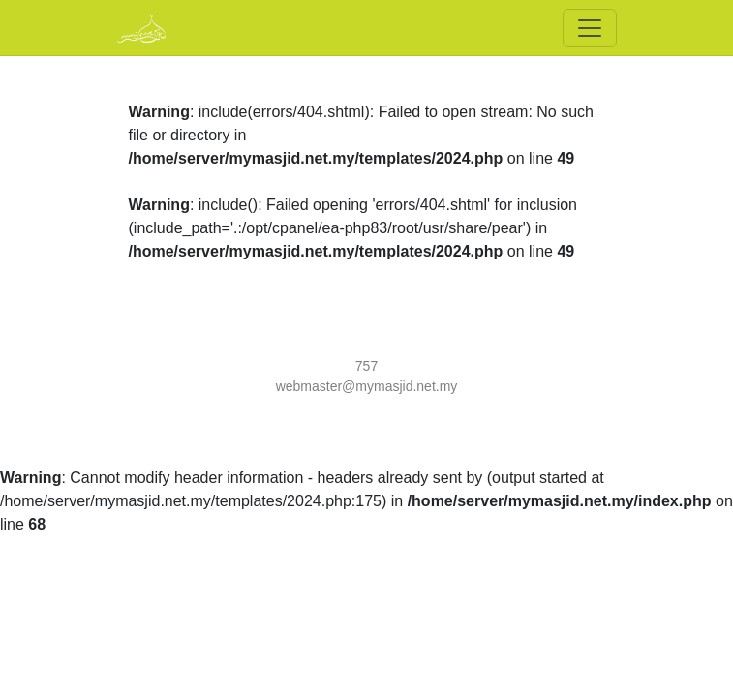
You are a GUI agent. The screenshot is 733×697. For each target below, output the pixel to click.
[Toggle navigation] (590, 28)
